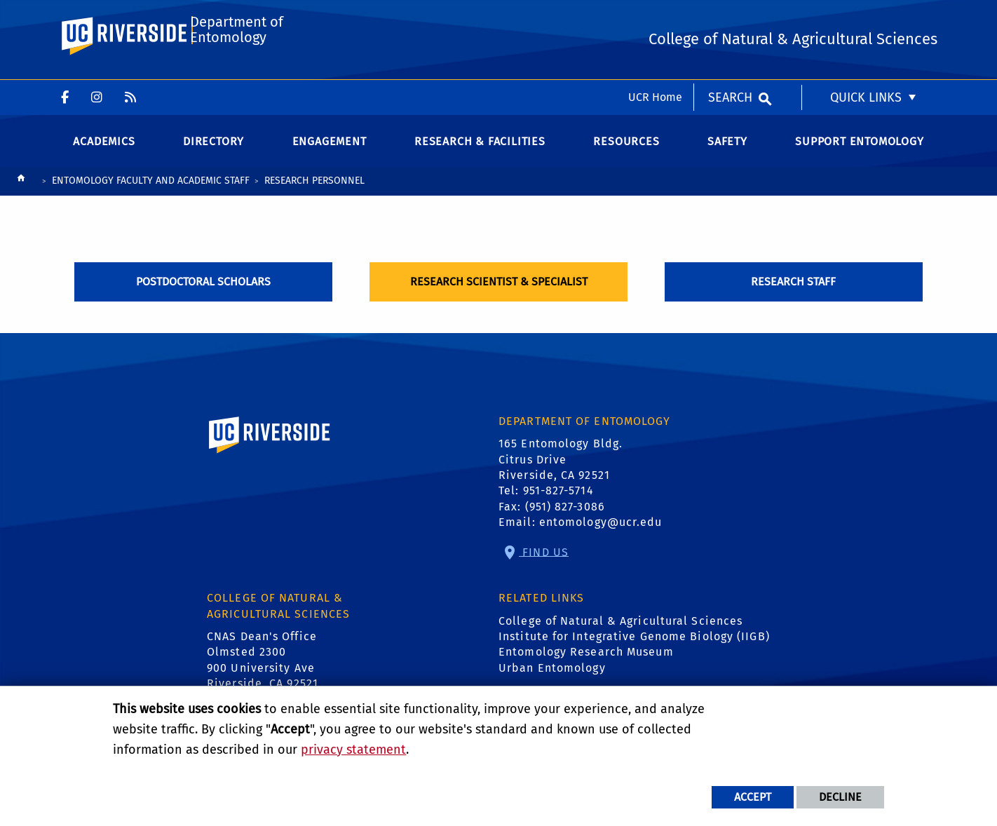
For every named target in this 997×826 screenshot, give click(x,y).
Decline (840, 797)
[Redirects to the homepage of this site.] (21, 194)
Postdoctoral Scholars (203, 294)
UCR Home (655, 17)
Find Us (544, 564)
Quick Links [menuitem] (866, 17)
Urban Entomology (552, 680)
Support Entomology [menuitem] (859, 154)
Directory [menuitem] (213, 154)
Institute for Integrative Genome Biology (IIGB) (634, 649)
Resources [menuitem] (626, 154)
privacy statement (353, 749)
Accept (752, 797)
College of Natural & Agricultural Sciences (620, 633)
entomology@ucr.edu (601, 535)
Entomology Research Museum (586, 665)
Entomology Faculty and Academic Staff (151, 193)
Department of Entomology (235, 74)
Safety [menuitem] (727, 154)
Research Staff (793, 294)
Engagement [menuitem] (329, 154)
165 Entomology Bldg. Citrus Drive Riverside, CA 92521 (560, 472)
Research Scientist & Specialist (499, 294)
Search (730, 17)
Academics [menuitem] (104, 154)
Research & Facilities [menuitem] (479, 154)
